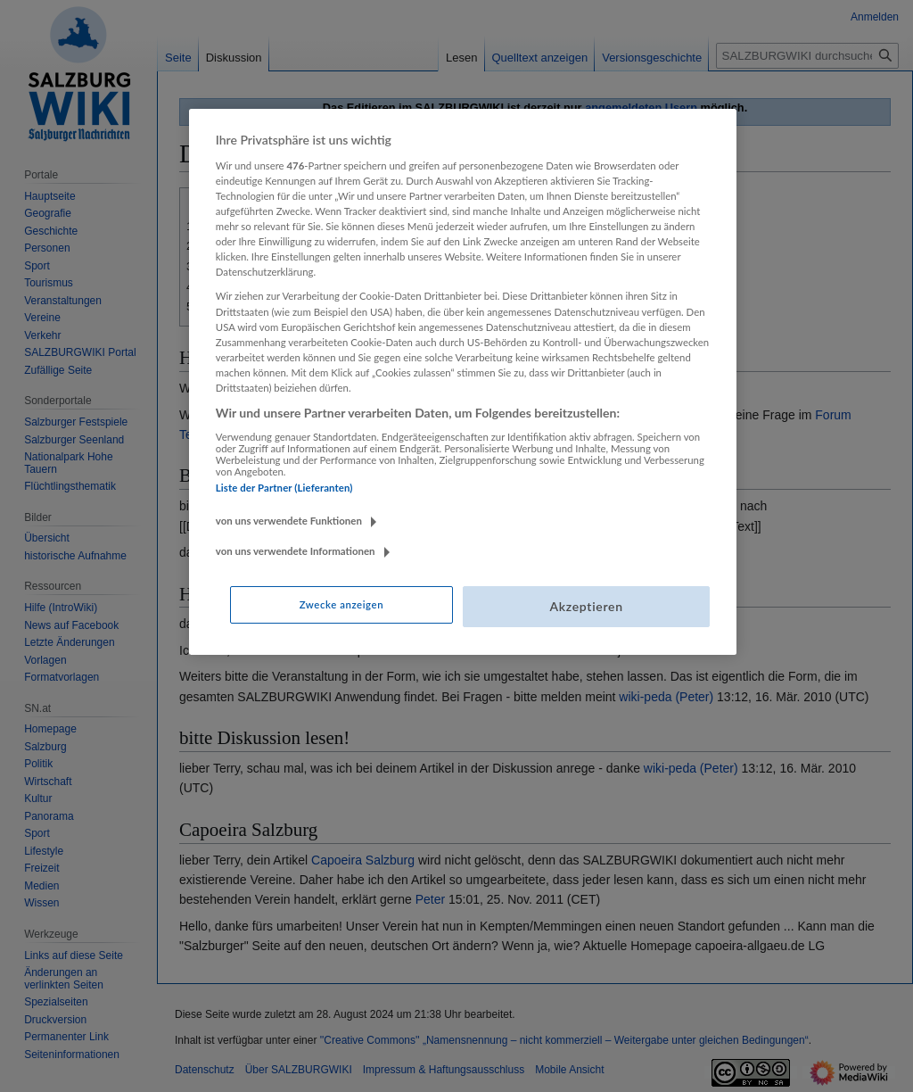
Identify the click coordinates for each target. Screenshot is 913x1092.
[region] (462, 381)
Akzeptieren (585, 606)
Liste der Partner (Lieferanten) (284, 487)
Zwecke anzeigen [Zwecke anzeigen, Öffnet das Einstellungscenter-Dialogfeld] (341, 604)
